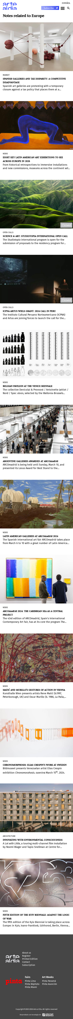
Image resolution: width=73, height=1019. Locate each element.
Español (66, 3)
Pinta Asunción (49, 984)
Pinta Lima (30, 981)
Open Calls (8, 232)
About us (26, 952)
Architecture (9, 836)
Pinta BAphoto (32, 984)
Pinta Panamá (49, 981)
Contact (26, 962)
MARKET (6, 75)
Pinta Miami (31, 987)
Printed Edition (30, 959)
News (5, 153)
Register (26, 955)
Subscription (28, 965)
